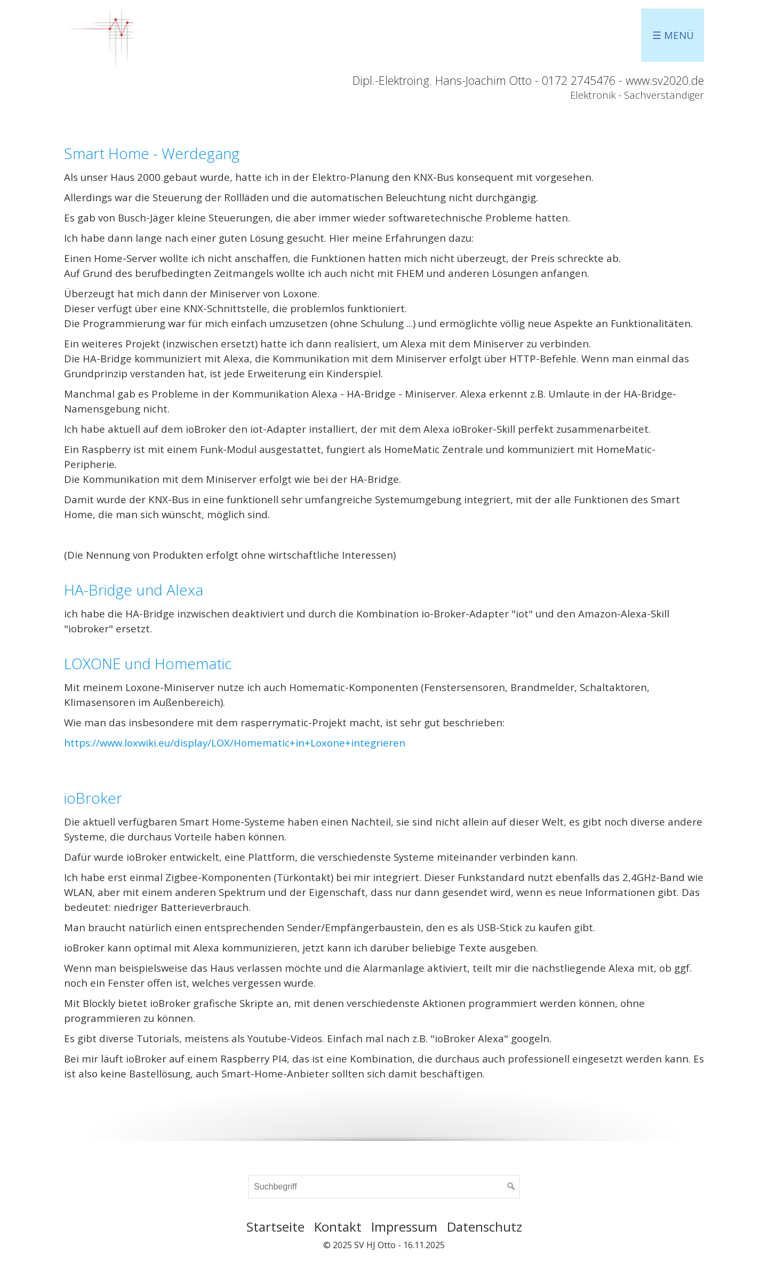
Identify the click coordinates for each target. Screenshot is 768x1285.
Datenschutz (484, 1226)
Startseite (275, 1226)
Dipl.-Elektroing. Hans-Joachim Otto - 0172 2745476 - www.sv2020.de (528, 80)
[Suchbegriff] (384, 1187)
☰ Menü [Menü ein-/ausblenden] (673, 35)
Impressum (404, 1226)
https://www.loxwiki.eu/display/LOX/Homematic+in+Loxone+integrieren (234, 742)
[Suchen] (511, 1187)
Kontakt (338, 1226)
